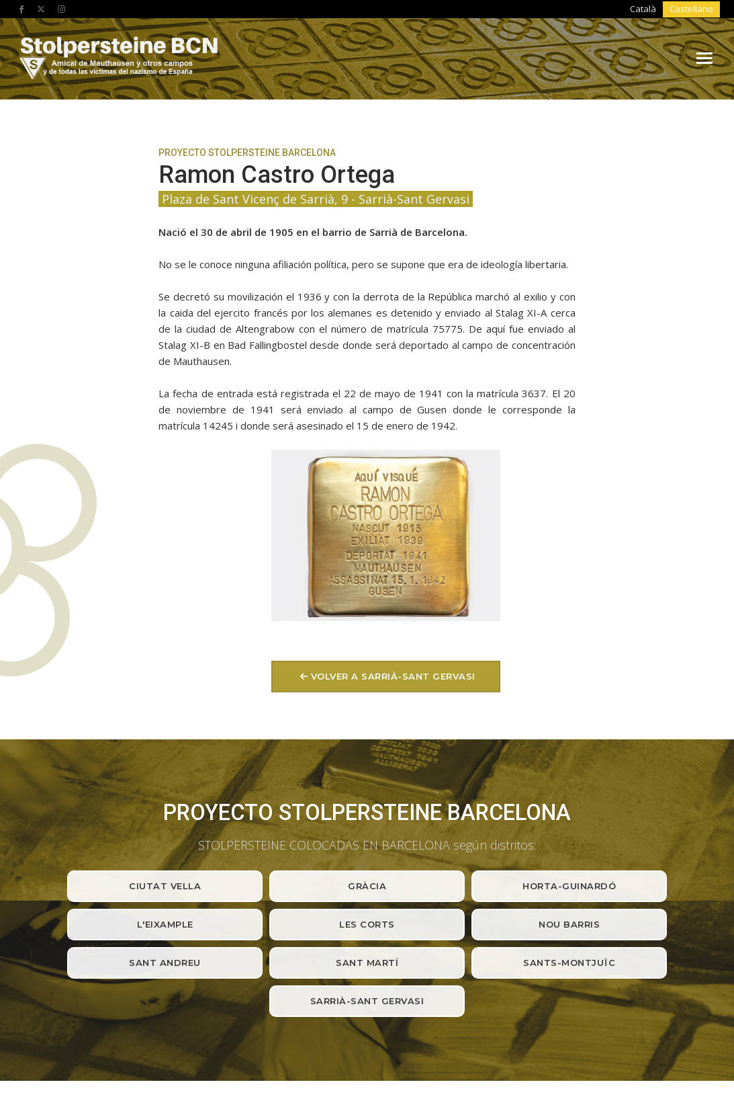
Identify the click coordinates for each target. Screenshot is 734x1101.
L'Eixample (165, 722)
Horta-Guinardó (569, 684)
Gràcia (367, 684)
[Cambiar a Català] (650, 9)
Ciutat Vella (165, 684)
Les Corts (367, 722)
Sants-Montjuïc (569, 761)
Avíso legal (76, 1048)
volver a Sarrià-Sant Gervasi (587, 291)
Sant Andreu (165, 761)
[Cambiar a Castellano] (693, 9)
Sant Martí (367, 761)
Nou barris (569, 722)
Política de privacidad (147, 1048)
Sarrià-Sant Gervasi (367, 799)
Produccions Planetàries (628, 1048)
